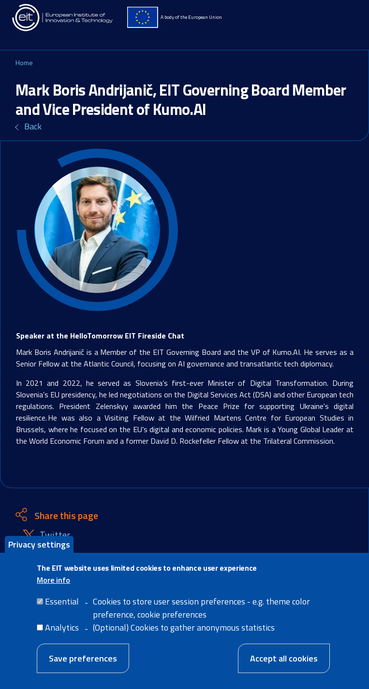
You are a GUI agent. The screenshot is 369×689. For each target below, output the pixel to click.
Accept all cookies (284, 664)
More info (53, 585)
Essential (62, 607)
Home (24, 62)
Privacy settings (39, 550)
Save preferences (83, 664)
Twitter (55, 535)
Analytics (62, 633)
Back (33, 126)
